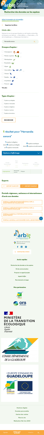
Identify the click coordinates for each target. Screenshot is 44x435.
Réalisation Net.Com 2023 (22, 421)
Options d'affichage (11, 153)
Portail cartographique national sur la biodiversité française (18, 208)
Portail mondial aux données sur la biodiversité (21, 220)
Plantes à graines (13, 56)
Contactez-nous (22, 252)
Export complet (29, 186)
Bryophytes (9, 63)
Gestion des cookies (22, 414)
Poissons (8, 84)
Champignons (13, 52)
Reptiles (11, 77)
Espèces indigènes (9, 107)
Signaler (5, 432)
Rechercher (8, 120)
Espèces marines (9, 110)
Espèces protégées (9, 100)
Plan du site (22, 417)
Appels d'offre (22, 276)
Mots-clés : (6, 30)
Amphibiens (9, 81)
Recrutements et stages (22, 280)
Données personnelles (22, 411)
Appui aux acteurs (17, 432)
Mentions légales (22, 408)
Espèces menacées (9, 103)
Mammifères (14, 70)
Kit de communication (22, 269)
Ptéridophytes (9, 60)
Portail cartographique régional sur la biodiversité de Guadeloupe (18, 202)
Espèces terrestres (9, 113)
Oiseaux (8, 74)
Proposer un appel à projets (22, 272)
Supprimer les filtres (9, 25)
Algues (7, 67)
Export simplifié (11, 186)
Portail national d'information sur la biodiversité (17, 215)
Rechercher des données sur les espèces (22, 265)
